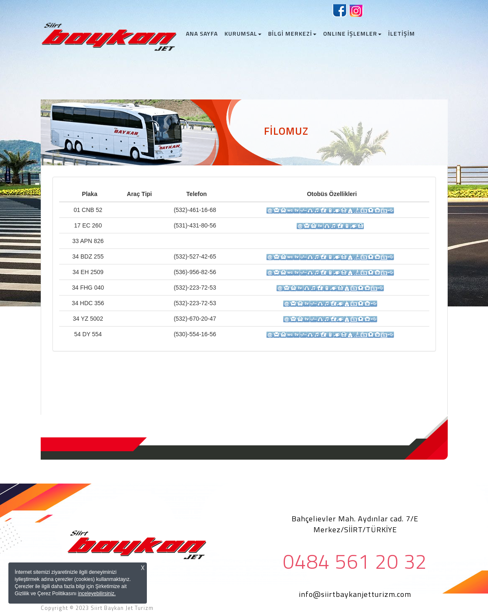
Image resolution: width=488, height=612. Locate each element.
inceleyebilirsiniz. (97, 593)
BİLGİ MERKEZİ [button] (292, 33)
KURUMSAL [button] (242, 33)
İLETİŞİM (401, 33)
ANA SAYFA (203, 33)
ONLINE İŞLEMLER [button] (352, 33)
